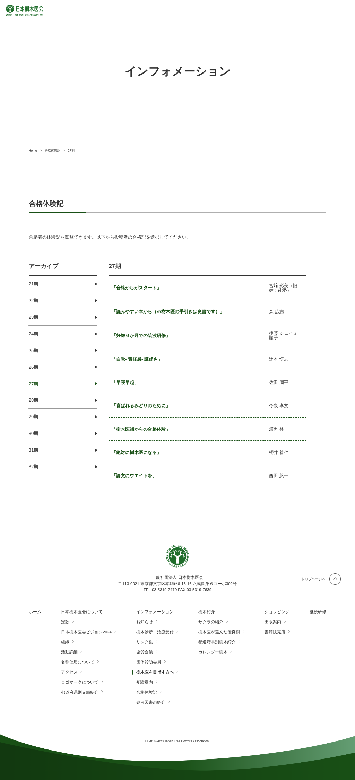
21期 (33, 283)
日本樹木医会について (82, 612)
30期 (33, 433)
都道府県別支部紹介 (79, 692)
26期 (33, 367)
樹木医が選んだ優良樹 (219, 632)
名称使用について (77, 662)
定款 (65, 622)
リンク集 (144, 642)
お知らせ (144, 622)
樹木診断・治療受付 (155, 632)
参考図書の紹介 (150, 702)
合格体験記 (146, 692)
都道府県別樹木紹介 (217, 642)
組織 (65, 642)
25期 (33, 350)
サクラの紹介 (210, 622)
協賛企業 (144, 652)
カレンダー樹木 (212, 652)
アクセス (69, 672)
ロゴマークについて (79, 682)
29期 (33, 416)
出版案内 (273, 622)
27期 (33, 383)
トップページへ (313, 579)
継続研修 (318, 612)
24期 (33, 333)
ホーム (35, 612)
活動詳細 (69, 652)
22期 (33, 300)
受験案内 (144, 682)
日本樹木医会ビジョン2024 (86, 632)
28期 (33, 400)
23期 (33, 317)
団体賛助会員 (148, 662)
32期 (33, 466)
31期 (33, 450)
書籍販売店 (275, 632)
